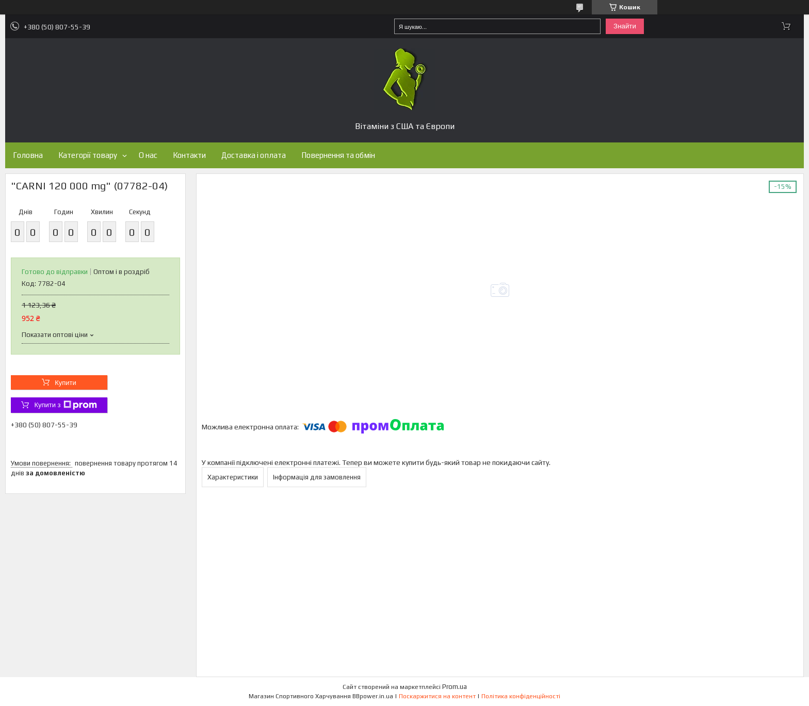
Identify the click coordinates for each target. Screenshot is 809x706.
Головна (28, 155)
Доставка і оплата (253, 155)
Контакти (189, 155)
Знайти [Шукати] (624, 26)
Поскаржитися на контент (437, 696)
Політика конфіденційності (520, 696)
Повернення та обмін (338, 155)
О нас (148, 155)
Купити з (65, 405)
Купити (65, 383)
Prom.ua (454, 687)
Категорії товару (87, 155)
